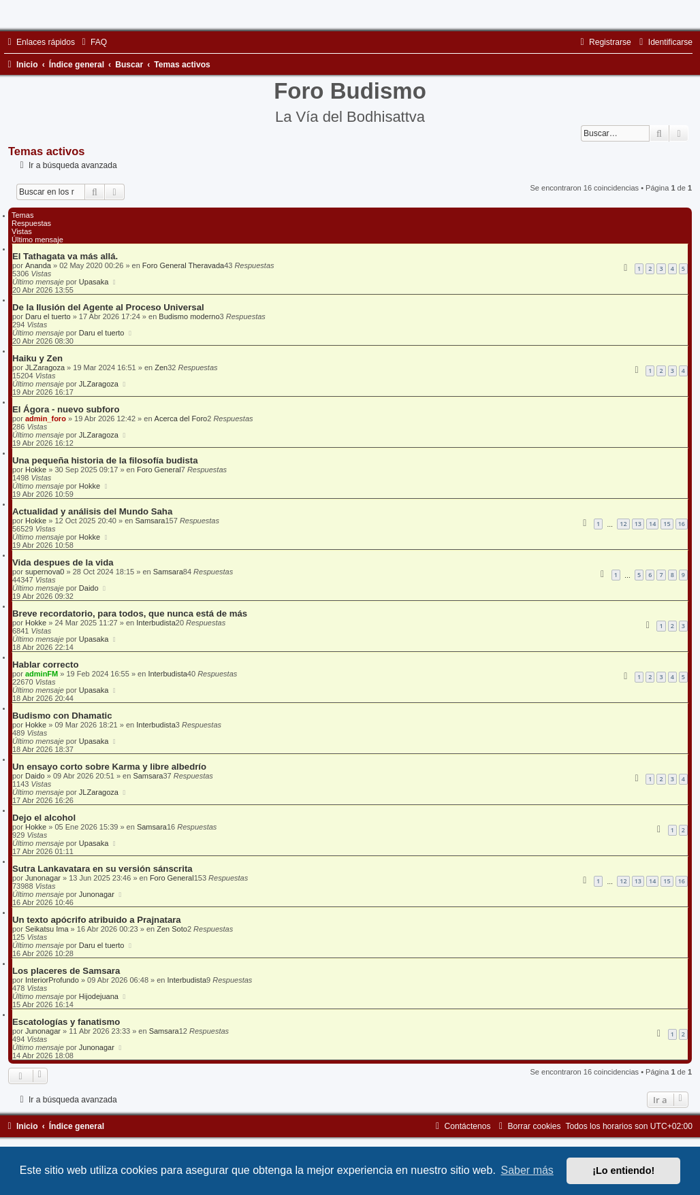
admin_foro (45, 418)
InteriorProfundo (52, 980)
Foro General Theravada (183, 265)
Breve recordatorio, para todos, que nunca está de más (129, 613)
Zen (161, 367)
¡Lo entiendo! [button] (623, 1170)
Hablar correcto (45, 664)
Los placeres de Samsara (66, 971)
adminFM (41, 674)
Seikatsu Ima (47, 929)
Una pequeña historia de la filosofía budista (105, 460)
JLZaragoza (45, 367)
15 (666, 523)
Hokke (35, 469)
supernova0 (45, 572)
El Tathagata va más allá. (65, 256)
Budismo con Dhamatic (62, 715)
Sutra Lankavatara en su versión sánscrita (102, 869)
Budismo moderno (189, 316)
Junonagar (43, 878)
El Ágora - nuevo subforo (66, 409)
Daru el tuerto (48, 316)
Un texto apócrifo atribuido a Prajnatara (96, 920)
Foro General (159, 469)
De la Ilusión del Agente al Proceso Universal (108, 307)
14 (652, 523)
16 (681, 523)
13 (638, 523)
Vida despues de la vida (63, 562)
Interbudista (155, 623)
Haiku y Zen (37, 358)
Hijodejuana (98, 996)
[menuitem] (92, 42)
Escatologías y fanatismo (66, 1022)
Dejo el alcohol (44, 818)
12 (623, 523)
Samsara (150, 521)
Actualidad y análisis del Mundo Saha (92, 511)
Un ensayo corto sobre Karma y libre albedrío (109, 767)
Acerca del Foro (181, 418)
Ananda (38, 265)
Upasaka (93, 282)
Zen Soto (172, 929)
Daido (89, 588)
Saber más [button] (527, 1170)
